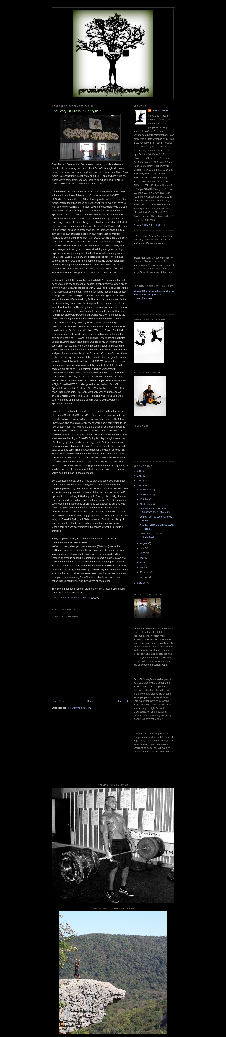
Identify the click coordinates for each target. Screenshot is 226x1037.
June (143, 553)
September (146, 504)
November (146, 494)
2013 (140, 475)
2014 (140, 471)
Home (90, 701)
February (145, 572)
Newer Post (58, 701)
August (144, 543)
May (142, 557)
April (143, 562)
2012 (140, 480)
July (142, 548)
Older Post (122, 701)
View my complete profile (150, 225)
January (144, 577)
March (143, 567)
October (144, 499)
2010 (140, 583)
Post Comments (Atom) (79, 707)
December (146, 489)
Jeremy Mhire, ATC (163, 110)
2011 (140, 485)
